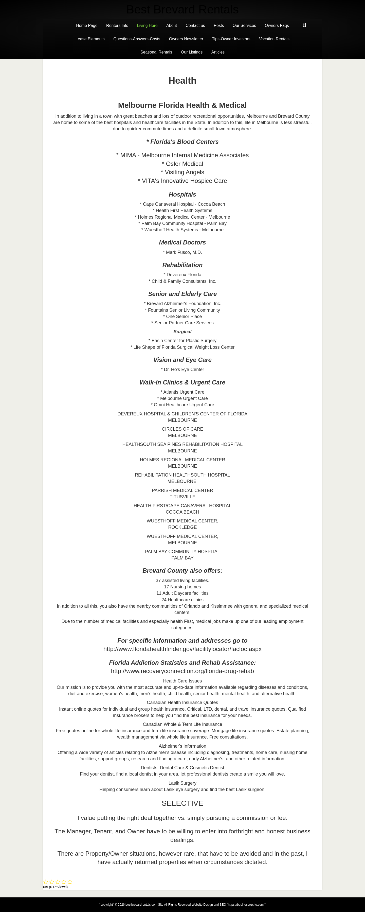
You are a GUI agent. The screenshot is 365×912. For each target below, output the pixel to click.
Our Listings (192, 52)
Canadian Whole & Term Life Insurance (182, 724)
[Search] (304, 24)
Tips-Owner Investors (231, 39)
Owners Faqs (277, 25)
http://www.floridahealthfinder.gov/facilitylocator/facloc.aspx (182, 648)
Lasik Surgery (182, 783)
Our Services (244, 25)
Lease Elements (90, 39)
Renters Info (117, 25)
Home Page (87, 25)
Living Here (147, 25)
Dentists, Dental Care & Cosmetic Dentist (182, 767)
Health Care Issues (182, 680)
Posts (219, 25)
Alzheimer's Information (182, 746)
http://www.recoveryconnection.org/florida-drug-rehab (182, 671)
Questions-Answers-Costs (136, 39)
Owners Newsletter (186, 39)
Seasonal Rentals (156, 52)
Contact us (195, 25)
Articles (218, 52)
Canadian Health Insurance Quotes (182, 702)
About (171, 25)
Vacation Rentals (274, 39)
